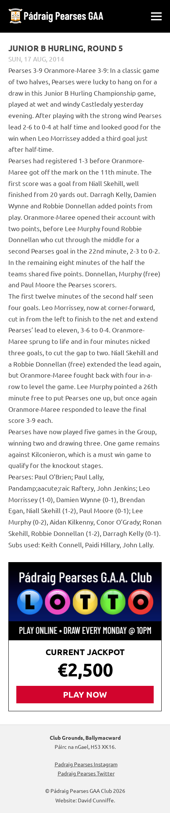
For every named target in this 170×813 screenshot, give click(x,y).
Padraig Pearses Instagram (85, 764)
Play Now (85, 694)
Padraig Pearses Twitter (85, 773)
